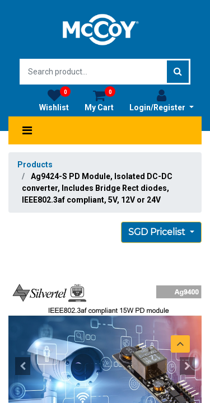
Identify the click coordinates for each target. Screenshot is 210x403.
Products (35, 164)
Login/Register (161, 100)
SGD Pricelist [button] (158, 232)
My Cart (100, 100)
